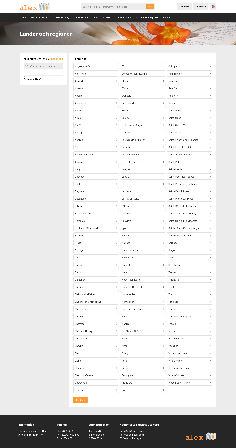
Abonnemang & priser (147, 17)
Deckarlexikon (81, 17)
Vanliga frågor (123, 17)
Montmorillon (129, 294)
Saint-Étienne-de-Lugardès (183, 139)
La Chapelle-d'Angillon (133, 139)
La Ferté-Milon (129, 147)
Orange (125, 353)
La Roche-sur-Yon (131, 161)
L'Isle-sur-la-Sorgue (132, 125)
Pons (124, 389)
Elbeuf (125, 80)
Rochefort (174, 95)
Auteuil (79, 147)
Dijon (124, 66)
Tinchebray (174, 286)
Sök (150, 6)
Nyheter (107, 17)
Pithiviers (127, 382)
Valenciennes (175, 338)
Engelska (213, 6)
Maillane (126, 242)
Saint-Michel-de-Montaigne (183, 183)
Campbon (80, 279)
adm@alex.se (96, 434)
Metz (124, 272)
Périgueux (127, 367)
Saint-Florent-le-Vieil (179, 147)
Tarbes (172, 272)
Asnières (80, 125)
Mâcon (125, 235)
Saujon (172, 250)
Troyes (172, 323)
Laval (125, 183)
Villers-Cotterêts (177, 375)
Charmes (80, 323)
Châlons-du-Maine (85, 294)
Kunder (167, 17)
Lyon (124, 228)
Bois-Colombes (83, 213)
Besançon (80, 198)
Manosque (127, 257)
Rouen (172, 102)
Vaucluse (173, 345)
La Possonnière (130, 154)
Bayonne (79, 191)
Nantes (126, 323)
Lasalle (125, 176)
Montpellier (128, 301)
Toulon (172, 294)
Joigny (125, 117)
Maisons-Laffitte (131, 250)
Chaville (79, 345)
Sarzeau (172, 242)
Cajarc (78, 272)
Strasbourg (174, 264)
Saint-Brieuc (175, 110)
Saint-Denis (174, 132)
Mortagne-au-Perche (133, 308)
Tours (171, 308)
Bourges (79, 235)
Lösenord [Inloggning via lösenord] (201, 6)
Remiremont (175, 73)
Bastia (78, 183)
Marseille (126, 264)
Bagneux (79, 176)
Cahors (79, 264)
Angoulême (81, 102)
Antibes (79, 110)
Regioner (81, 400)
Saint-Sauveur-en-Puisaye (182, 213)
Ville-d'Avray (175, 360)
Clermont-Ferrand (84, 375)
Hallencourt (128, 102)
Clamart (79, 360)
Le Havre (126, 191)
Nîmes (125, 345)
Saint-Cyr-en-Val (177, 125)
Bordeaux (80, 220)
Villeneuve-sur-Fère (179, 367)
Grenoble (126, 95)
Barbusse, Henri (32, 79)
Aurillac (79, 139)
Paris (124, 360)
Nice (124, 338)
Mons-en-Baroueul (132, 286)
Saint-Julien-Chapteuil (180, 154)
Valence (172, 331)
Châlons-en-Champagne (88, 301)
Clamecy (79, 367)
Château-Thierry (83, 331)
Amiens (79, 88)
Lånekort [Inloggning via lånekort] (184, 6)
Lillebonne (127, 205)
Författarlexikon (39, 17)
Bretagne (80, 250)
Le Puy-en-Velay (130, 198)
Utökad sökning (61, 17)
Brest (78, 242)
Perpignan (127, 375)
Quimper (173, 66)
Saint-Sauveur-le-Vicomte (182, 220)
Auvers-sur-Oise (84, 154)
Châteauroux (82, 338)
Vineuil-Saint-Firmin (179, 382)
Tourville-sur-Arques (179, 316)
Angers (79, 95)
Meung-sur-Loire (131, 279)
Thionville (173, 279)
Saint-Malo (174, 161)
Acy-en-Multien (83, 66)
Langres (126, 169)
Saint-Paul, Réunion (179, 191)
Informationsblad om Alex (32, 430)
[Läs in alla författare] (57, 58)
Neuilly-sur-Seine (131, 331)
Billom (78, 205)
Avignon (79, 169)
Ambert (79, 80)
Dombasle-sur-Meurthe (134, 73)
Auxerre (79, 161)
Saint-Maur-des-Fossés (181, 176)
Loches (126, 213)
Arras (78, 117)
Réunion (172, 88)
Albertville (80, 73)
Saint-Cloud (174, 117)
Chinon (78, 353)
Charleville (80, 316)
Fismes (126, 88)
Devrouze (80, 389)
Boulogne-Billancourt (86, 228)
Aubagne (79, 132)
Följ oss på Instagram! (132, 438)
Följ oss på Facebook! (132, 434)
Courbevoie (81, 382)
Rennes (172, 80)
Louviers (126, 220)
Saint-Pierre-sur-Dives (180, 198)
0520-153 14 (95, 438)
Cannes (79, 286)
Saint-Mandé (175, 169)
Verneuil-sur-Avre (177, 353)
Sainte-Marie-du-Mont (180, 235)
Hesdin (125, 110)
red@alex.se (142, 430)
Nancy (125, 316)
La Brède (126, 132)
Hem (24, 17)
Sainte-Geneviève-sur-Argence (185, 228)
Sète (171, 257)
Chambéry (80, 308)
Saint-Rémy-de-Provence (182, 205)
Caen (77, 257)
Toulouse (173, 301)
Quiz (95, 17)
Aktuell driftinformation (31, 434)
